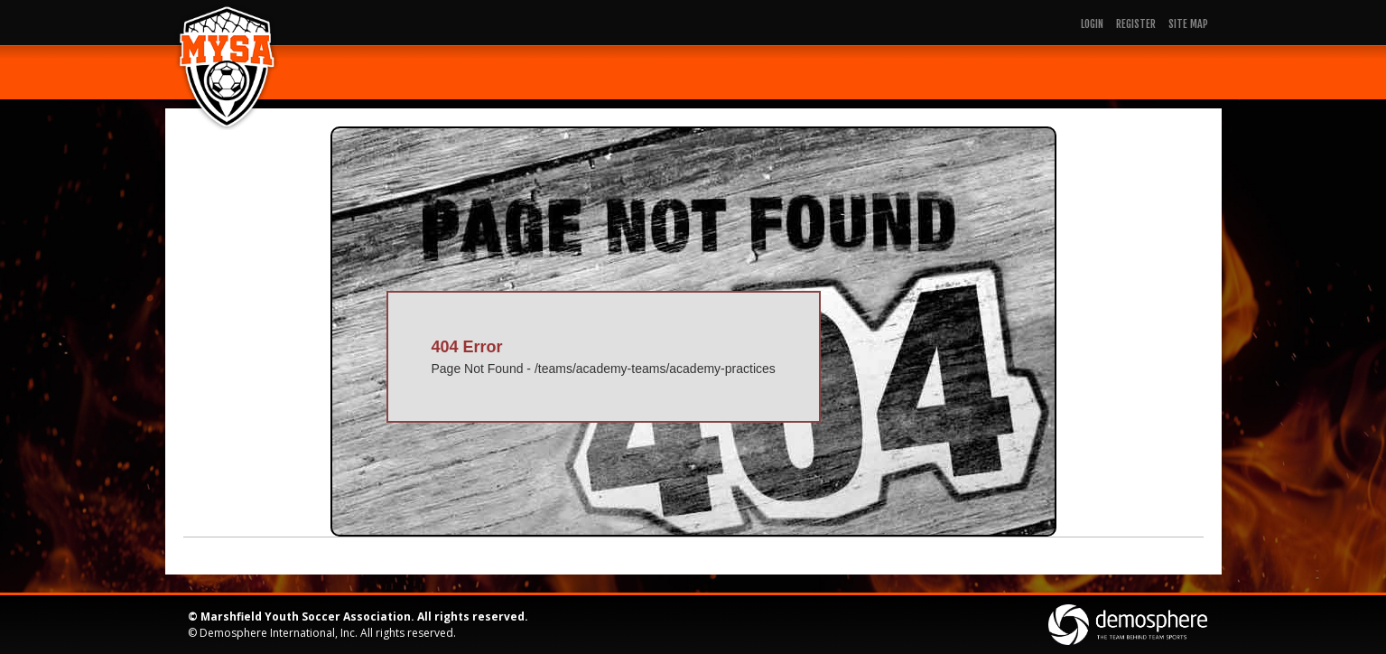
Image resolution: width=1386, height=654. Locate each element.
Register (1136, 24)
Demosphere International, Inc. (279, 632)
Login (1092, 24)
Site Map (1188, 24)
